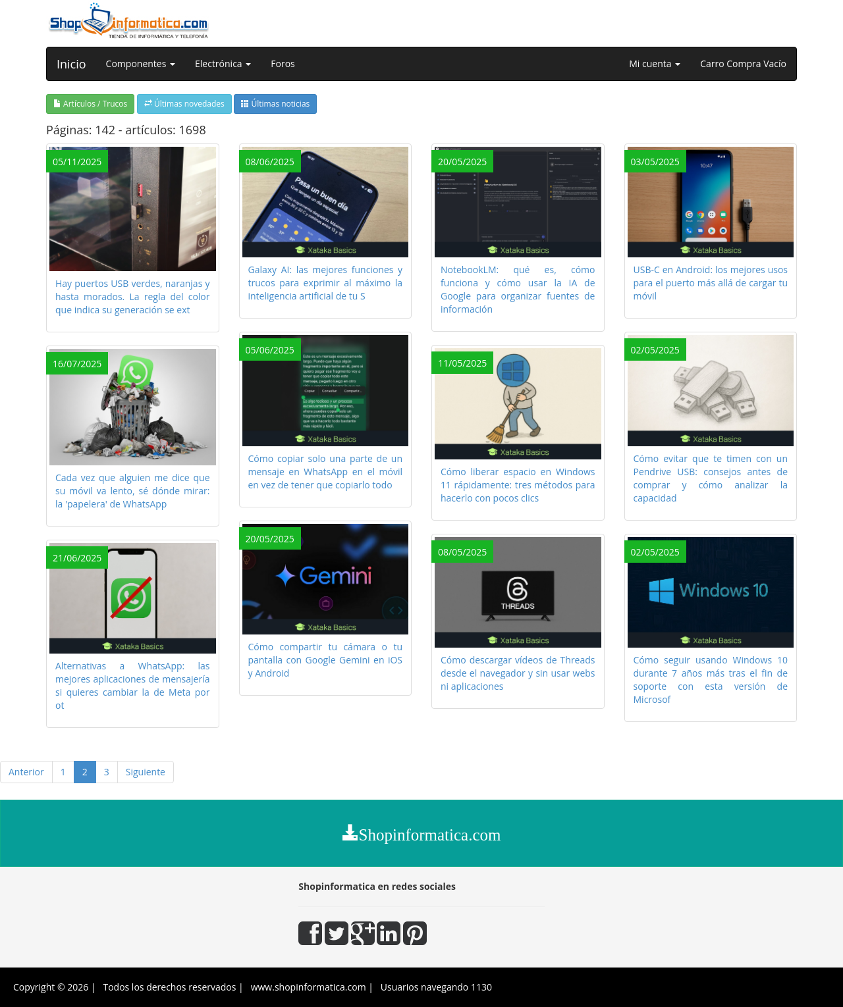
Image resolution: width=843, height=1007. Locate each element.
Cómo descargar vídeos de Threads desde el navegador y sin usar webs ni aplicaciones (518, 673)
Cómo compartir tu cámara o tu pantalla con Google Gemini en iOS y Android (325, 659)
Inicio (71, 64)
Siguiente (145, 771)
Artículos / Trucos (90, 103)
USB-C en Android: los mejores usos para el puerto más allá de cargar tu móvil (711, 282)
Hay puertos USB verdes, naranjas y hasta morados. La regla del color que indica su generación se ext (132, 296)
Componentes (140, 63)
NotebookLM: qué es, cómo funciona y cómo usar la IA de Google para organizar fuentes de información (518, 289)
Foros (282, 63)
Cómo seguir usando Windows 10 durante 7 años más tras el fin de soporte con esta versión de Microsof (711, 680)
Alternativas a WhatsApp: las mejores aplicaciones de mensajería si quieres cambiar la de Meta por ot (132, 685)
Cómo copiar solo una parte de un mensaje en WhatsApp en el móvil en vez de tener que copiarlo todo (325, 471)
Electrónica (223, 63)
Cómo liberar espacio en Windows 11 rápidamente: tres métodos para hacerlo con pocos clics (518, 484)
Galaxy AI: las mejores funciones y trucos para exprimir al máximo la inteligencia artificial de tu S (325, 282)
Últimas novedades (184, 103)
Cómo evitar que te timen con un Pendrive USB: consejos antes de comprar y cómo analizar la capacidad (711, 478)
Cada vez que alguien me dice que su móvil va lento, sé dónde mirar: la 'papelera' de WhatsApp (132, 490)
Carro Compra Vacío (743, 63)
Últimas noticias (275, 103)
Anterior (26, 771)
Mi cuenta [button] (654, 63)
